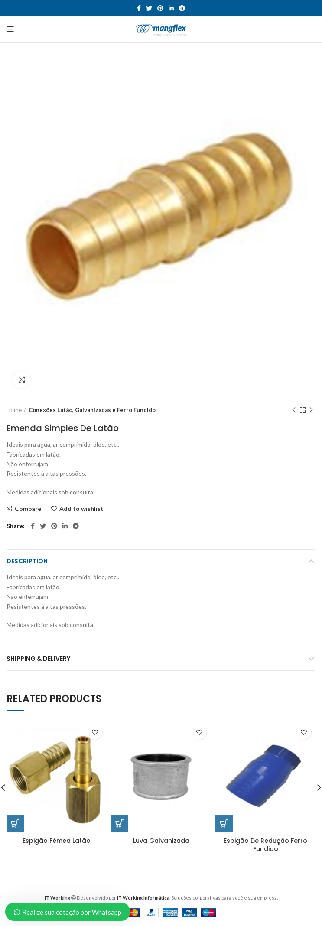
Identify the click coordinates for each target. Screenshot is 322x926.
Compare (28, 509)
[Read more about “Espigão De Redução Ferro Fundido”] (224, 823)
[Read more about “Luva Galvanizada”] (119, 823)
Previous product (293, 410)
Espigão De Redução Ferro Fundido (265, 844)
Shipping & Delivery (38, 658)
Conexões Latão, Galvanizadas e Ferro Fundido (92, 409)
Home (14, 409)
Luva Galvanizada (161, 840)
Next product (311, 410)
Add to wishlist (81, 509)
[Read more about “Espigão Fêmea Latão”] (15, 823)
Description (27, 561)
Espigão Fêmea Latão (57, 840)
